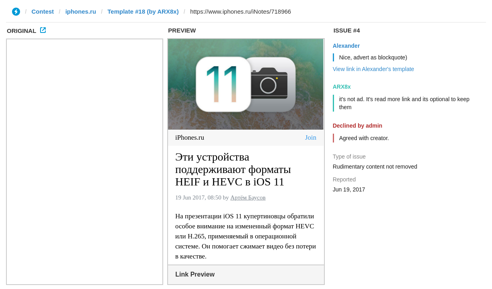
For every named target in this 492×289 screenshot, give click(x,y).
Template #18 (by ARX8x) (143, 11)
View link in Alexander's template (373, 69)
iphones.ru (80, 11)
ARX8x (342, 86)
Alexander (346, 46)
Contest (43, 11)
